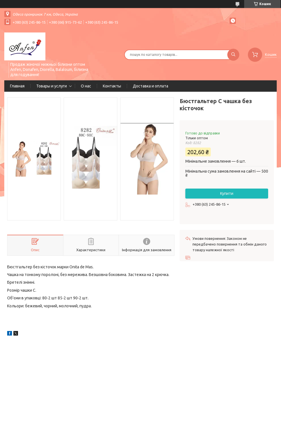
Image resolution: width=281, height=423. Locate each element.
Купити (226, 193)
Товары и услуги (51, 86)
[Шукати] (233, 55)
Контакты (112, 86)
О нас (86, 86)
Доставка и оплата (150, 86)
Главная (17, 86)
